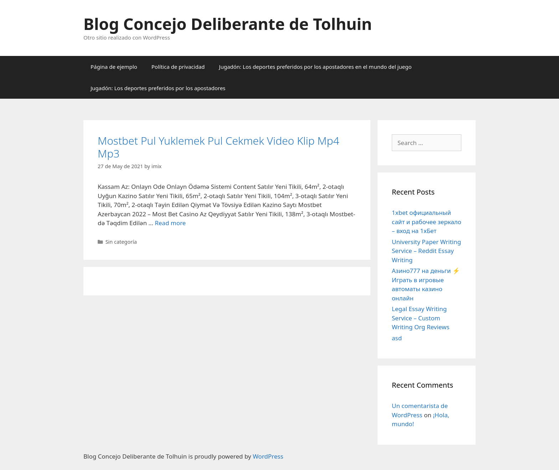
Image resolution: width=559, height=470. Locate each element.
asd (397, 338)
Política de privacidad (178, 66)
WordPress (268, 456)
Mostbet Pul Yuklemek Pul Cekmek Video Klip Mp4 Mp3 (218, 147)
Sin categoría (121, 241)
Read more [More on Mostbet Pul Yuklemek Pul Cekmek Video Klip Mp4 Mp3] (170, 223)
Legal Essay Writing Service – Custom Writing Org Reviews (421, 318)
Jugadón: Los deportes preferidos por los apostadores (158, 88)
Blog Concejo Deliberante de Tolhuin (227, 24)
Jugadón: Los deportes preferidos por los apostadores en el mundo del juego (315, 66)
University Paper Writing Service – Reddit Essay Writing (426, 251)
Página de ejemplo (114, 66)
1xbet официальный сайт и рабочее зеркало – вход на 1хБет (426, 221)
